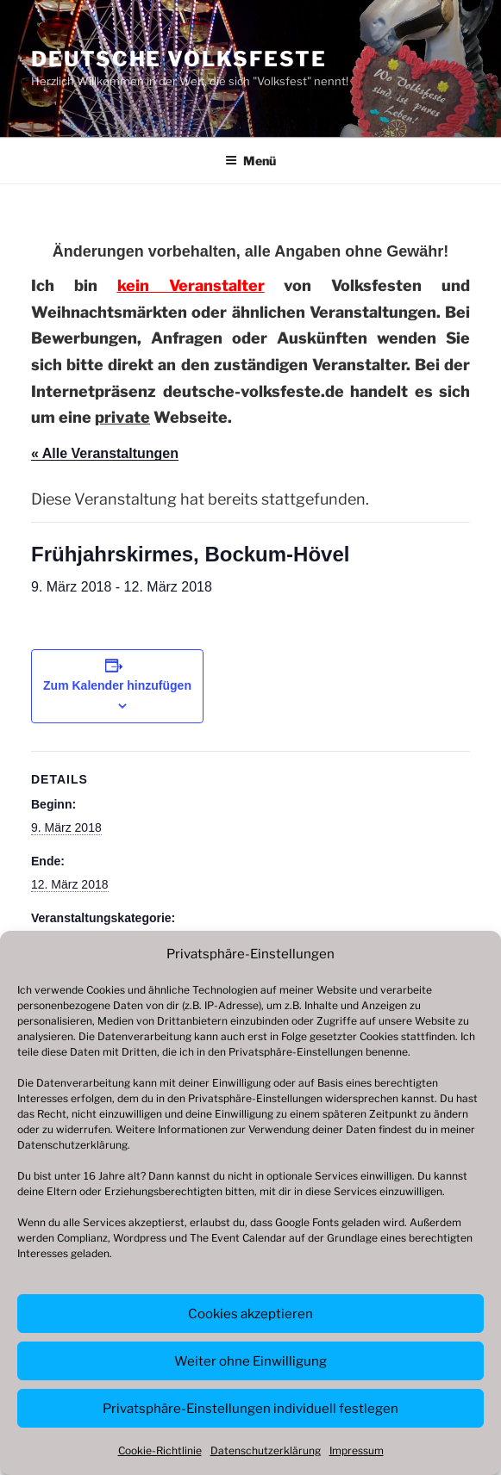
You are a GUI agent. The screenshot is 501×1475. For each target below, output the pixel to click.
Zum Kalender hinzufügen (117, 685)
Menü (250, 160)
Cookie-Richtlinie (160, 1450)
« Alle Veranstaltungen (104, 453)
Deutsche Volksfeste (178, 58)
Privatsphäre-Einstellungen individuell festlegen (250, 1408)
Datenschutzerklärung (72, 1144)
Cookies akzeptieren (250, 1314)
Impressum (356, 1450)
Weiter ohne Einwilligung (250, 1361)
